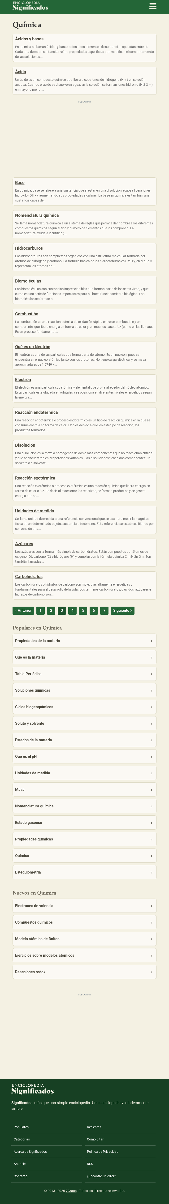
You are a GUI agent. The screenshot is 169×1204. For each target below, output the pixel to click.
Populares (21, 1127)
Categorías (22, 1139)
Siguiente (123, 610)
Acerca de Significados (30, 1151)
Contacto (20, 1176)
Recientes (94, 1127)
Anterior (23, 610)
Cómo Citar (95, 1139)
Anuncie (20, 1164)
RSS (90, 1164)
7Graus (71, 1191)
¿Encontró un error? (101, 1176)
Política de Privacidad (102, 1151)
